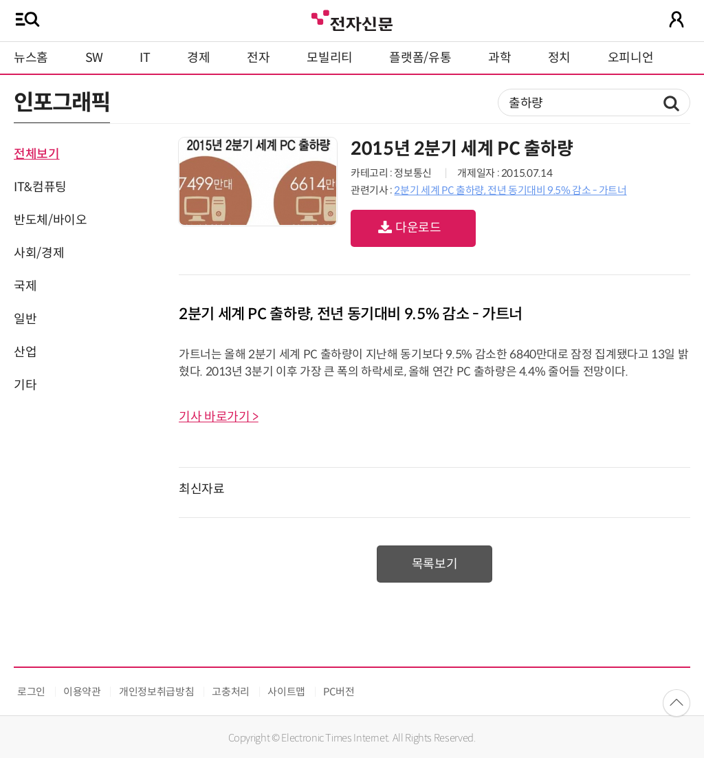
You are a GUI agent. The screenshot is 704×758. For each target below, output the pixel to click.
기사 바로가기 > (218, 416)
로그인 (31, 691)
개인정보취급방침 (156, 691)
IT (145, 57)
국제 (25, 286)
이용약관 (82, 691)
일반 (25, 319)
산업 (25, 352)
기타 (25, 385)
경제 (198, 57)
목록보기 (435, 564)
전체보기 (37, 154)
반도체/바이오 (50, 220)
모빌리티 (330, 57)
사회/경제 (39, 253)
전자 (258, 57)
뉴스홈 (31, 57)
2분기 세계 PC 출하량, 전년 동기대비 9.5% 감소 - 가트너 (510, 190)
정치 (559, 57)
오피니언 (631, 57)
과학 (499, 57)
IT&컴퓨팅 (40, 187)
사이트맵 (286, 691)
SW (94, 57)
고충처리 (231, 691)
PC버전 (339, 691)
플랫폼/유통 (420, 57)
